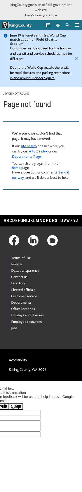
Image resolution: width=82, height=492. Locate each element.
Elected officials (23, 290)
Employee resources (26, 322)
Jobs (14, 328)
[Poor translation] (16, 406)
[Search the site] (67, 25)
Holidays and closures (27, 315)
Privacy (16, 264)
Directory (18, 283)
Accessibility (18, 360)
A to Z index (38, 151)
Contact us (19, 277)
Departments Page (26, 156)
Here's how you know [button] (41, 15)
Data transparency (25, 270)
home (16, 168)
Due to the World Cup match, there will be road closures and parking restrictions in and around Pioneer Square (40, 72)
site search (29, 146)
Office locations (23, 309)
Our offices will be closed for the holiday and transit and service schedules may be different (41, 53)
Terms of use (21, 258)
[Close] (75, 58)
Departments (21, 302)
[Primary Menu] (77, 25)
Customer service (24, 296)
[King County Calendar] (48, 25)
